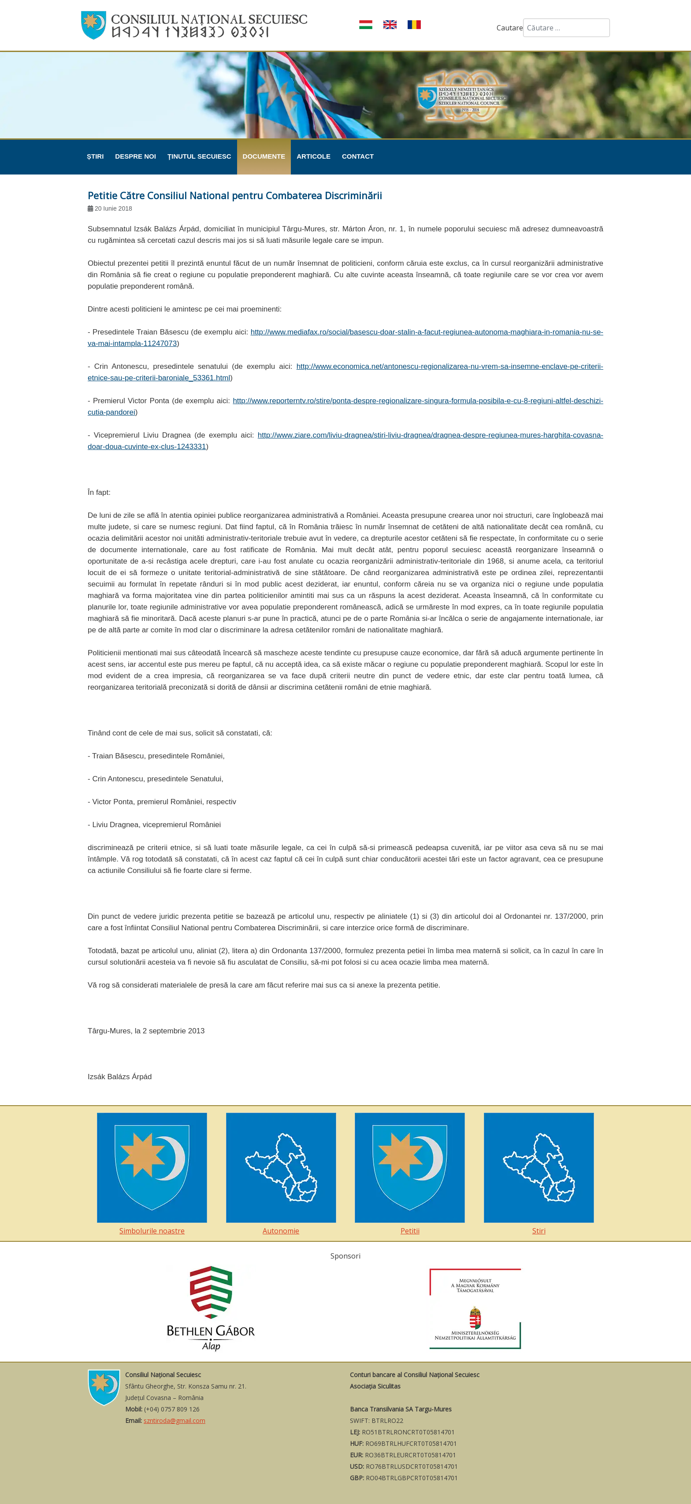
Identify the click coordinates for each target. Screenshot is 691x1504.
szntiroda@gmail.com (174, 1420)
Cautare (510, 28)
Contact (358, 156)
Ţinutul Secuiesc (199, 156)
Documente (264, 156)
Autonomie (281, 1174)
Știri (95, 156)
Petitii (410, 1174)
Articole (314, 156)
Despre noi (135, 156)
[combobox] (566, 28)
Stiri (539, 1174)
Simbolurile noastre (152, 1174)
